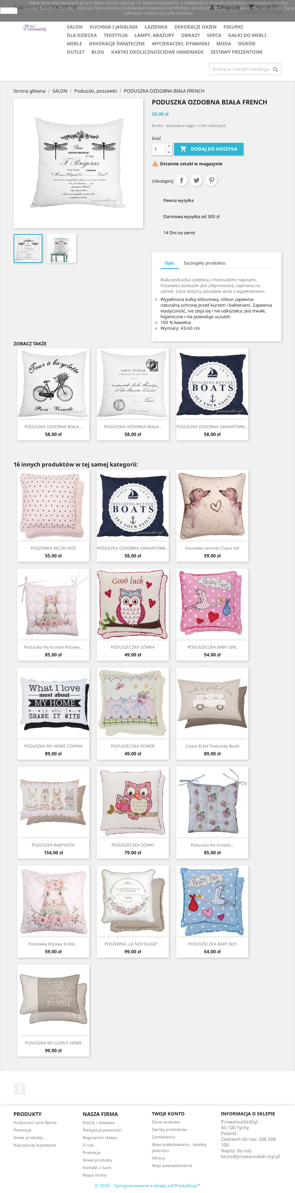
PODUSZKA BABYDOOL (53, 845)
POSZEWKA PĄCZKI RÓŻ (53, 548)
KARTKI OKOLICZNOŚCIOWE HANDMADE (157, 52)
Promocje (22, 1130)
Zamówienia (163, 1137)
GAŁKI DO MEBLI (247, 35)
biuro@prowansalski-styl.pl (250, 1156)
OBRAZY (190, 35)
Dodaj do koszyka (208, 149)
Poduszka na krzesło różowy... (53, 647)
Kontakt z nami (97, 1167)
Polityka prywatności (102, 1130)
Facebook (20, 1089)
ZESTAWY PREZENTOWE (237, 52)
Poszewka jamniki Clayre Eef (212, 548)
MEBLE (74, 43)
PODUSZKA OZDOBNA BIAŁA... (53, 426)
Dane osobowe (166, 1122)
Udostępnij (181, 180)
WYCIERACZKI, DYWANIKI (180, 43)
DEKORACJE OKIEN (195, 27)
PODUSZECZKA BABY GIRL (212, 647)
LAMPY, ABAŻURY (154, 35)
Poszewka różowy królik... (53, 944)
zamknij (9, 10)
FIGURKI (233, 27)
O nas (88, 1145)
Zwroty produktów (169, 1129)
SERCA (214, 35)
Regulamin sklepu (100, 1137)
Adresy (158, 1158)
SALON (75, 27)
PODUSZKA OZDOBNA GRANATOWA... (212, 426)
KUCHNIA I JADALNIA (114, 27)
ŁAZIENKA (156, 27)
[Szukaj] (245, 69)
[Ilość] (159, 149)
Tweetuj (196, 180)
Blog (97, 52)
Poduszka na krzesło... (212, 845)
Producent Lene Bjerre (35, 1122)
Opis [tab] (169, 263)
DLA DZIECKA (82, 35)
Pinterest (211, 180)
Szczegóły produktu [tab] (205, 263)
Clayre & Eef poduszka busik (212, 746)
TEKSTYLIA (116, 35)
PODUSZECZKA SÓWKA (133, 647)
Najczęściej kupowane (35, 1145)
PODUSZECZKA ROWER (133, 746)
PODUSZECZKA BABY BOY (212, 944)
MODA (223, 43)
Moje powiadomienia (172, 1165)
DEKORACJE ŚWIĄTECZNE (117, 43)
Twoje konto (168, 1113)
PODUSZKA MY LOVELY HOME (53, 1043)
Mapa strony (95, 1175)
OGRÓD (247, 43)
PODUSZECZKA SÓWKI (132, 845)
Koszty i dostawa (99, 1122)
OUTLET (75, 52)
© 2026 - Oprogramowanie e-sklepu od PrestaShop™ (147, 1185)
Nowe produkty (28, 1137)
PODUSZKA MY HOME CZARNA (53, 746)
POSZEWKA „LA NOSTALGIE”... (133, 944)
